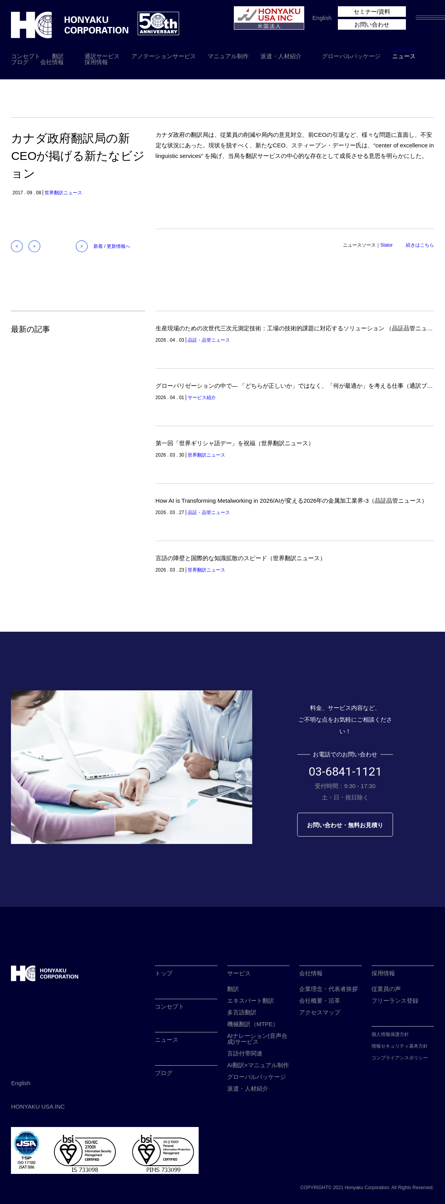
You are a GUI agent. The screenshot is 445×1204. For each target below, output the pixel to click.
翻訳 (58, 56)
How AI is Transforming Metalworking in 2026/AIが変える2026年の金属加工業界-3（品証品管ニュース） (291, 500)
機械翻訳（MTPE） (253, 1024)
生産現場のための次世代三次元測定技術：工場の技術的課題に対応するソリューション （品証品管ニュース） (300, 328)
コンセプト (25, 56)
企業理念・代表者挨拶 (328, 988)
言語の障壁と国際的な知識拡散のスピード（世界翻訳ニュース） (241, 558)
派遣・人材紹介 (280, 56)
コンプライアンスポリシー (399, 1058)
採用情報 (96, 62)
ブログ (20, 62)
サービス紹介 (202, 397)
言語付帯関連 (244, 1053)
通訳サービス (102, 56)
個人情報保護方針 (390, 1034)
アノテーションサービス (163, 56)
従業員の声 (386, 988)
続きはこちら (420, 245)
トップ (163, 973)
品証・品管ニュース (209, 340)
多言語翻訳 (242, 1012)
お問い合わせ (371, 24)
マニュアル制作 (228, 56)
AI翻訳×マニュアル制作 (258, 1065)
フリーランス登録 (394, 1000)
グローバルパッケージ (351, 56)
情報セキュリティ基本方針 (399, 1046)
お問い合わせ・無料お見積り (345, 825)
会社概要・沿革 (319, 1000)
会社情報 (52, 62)
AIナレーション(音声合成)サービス (257, 1038)
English (322, 18)
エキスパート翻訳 (250, 1000)
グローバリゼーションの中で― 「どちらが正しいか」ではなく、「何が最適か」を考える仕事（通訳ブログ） (300, 385)
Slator (386, 245)
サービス (239, 973)
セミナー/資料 (371, 11)
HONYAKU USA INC (38, 1106)
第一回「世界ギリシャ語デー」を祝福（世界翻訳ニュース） (235, 443)
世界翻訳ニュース (63, 192)
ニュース (404, 56)
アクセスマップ (319, 1012)
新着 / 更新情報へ (111, 246)
